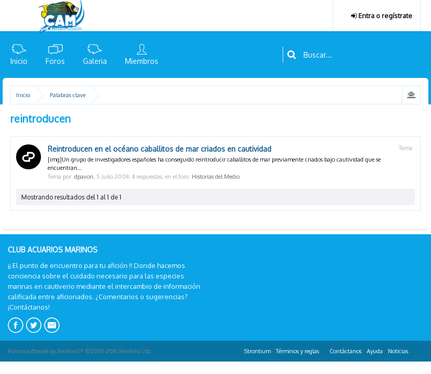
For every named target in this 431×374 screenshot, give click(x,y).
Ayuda (375, 351)
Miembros (141, 61)
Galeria (95, 61)
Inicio (18, 61)
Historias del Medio (216, 176)
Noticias (398, 351)
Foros (55, 61)
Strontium (257, 351)
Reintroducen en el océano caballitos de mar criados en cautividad (159, 148)
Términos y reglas (297, 351)
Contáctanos (345, 351)
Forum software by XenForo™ (79, 351)
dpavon (83, 176)
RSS (417, 349)
